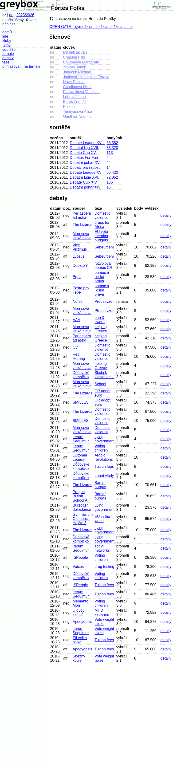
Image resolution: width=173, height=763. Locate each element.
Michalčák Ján (75, 52)
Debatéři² (80, 265)
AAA (76, 320)
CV (75, 347)
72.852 (112, 177)
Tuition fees (104, 466)
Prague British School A (80, 496)
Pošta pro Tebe (81, 290)
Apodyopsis (82, 622)
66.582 (112, 143)
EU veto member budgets (101, 236)
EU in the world (102, 519)
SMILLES (81, 402)
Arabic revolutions (103, 457)
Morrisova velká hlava (82, 236)
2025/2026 (25, 15)
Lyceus (78, 256)
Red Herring (79, 356)
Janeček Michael (77, 72)
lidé (5, 36)
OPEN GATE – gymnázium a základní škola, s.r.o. (91, 27)
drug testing (104, 567)
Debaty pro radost (85, 167)
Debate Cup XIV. (84, 182)
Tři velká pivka (80, 640)
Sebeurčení (104, 247)
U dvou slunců (79, 612)
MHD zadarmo (101, 612)
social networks (102, 548)
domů (7, 32)
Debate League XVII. (87, 143)
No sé (78, 301)
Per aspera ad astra (82, 215)
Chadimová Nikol (77, 87)
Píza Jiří (70, 107)
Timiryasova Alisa (77, 112)
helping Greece (100, 329)
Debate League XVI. (87, 172)
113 (109, 153)
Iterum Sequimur (81, 439)
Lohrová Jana (74, 97)
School (100, 384)
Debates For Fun (84, 158)
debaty (8, 58)
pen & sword (99, 320)
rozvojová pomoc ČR (103, 265)
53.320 (112, 148)
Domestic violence (102, 215)
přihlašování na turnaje (21, 66)
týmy (7, 45)
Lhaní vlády (104, 476)
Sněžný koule (79, 658)
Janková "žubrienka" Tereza (86, 77)
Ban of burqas (100, 485)
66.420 (112, 172)
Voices (78, 567)
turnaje (8, 54)
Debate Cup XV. (83, 153)
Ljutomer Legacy (80, 457)
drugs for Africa (101, 224)
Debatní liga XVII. (84, 148)
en (11, 15)
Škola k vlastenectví (104, 375)
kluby (6, 41)
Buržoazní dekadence (82, 507)
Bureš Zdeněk (74, 102)
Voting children (101, 448)
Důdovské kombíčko (81, 375)
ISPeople (80, 557)
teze (5, 62)
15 (108, 187)
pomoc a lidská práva (101, 277)
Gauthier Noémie (77, 116)
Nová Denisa (74, 82)
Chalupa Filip (74, 57)
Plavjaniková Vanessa (81, 92)
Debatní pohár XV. (85, 163)
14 (108, 167)
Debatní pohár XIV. (86, 187)
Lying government (104, 439)
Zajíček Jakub (74, 67)
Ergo (77, 277)
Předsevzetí (104, 301)
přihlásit (8, 24)
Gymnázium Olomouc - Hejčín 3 (83, 518)
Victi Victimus (80, 247)
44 (108, 163)
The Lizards (82, 225)
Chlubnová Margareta (81, 62)
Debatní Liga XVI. (84, 177)
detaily (166, 215)
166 (109, 182)
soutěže (9, 49)
